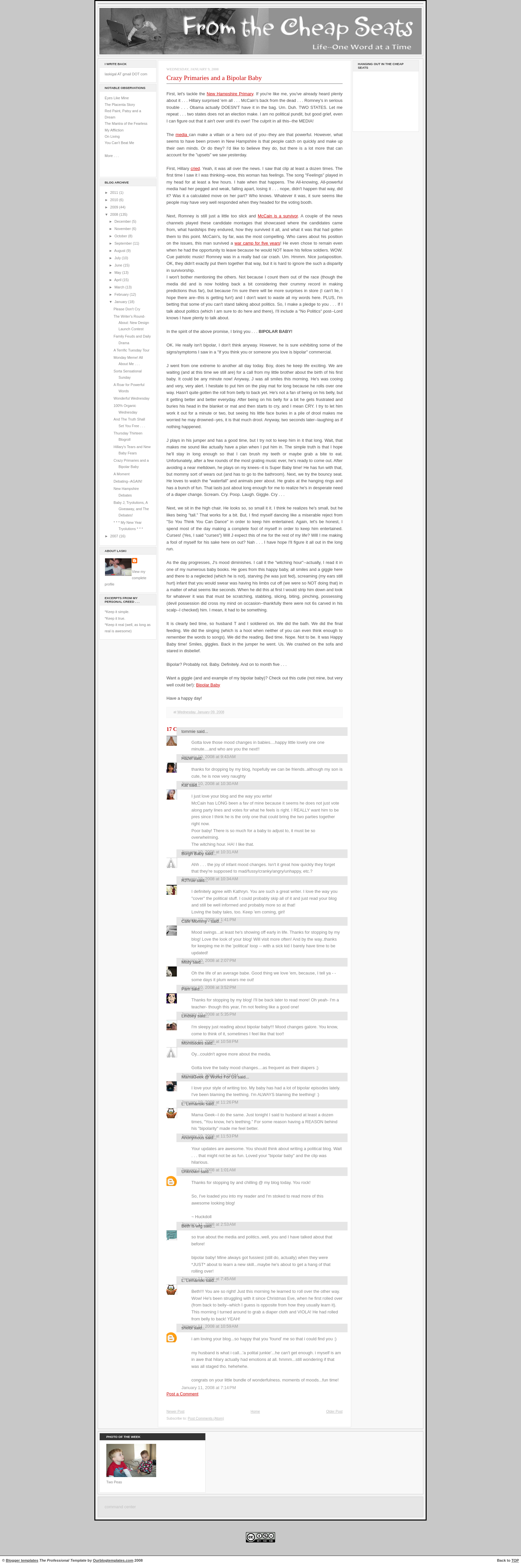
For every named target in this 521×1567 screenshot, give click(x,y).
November (123, 229)
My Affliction (114, 130)
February (122, 294)
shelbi (187, 1327)
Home (255, 1411)
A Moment (122, 474)
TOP (515, 1560)
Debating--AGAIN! (128, 481)
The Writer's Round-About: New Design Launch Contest (131, 322)
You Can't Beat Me (119, 143)
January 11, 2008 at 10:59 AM (209, 1326)
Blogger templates (22, 1560)
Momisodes (192, 1043)
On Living (112, 136)
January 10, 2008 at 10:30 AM (209, 783)
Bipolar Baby (208, 684)
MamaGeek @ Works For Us (209, 1076)
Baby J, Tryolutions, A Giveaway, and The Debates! (131, 509)
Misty (186, 962)
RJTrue (188, 880)
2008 (114, 214)
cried (195, 168)
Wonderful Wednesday (132, 398)
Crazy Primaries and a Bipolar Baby (214, 77)
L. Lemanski (193, 1103)
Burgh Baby (192, 853)
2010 (114, 200)
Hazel (186, 758)
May (118, 272)
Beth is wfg (191, 1225)
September (123, 243)
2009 (114, 207)
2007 (114, 536)
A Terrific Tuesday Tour (132, 350)
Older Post (334, 1411)
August (120, 251)
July (118, 258)
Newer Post (175, 1411)
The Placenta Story (120, 105)
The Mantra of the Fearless (126, 123)
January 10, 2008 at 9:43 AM (208, 756)
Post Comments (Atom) (206, 1418)
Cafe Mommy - (195, 921)
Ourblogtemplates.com (113, 1560)
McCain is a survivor (278, 215)
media (182, 134)
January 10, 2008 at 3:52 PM (208, 987)
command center (120, 1507)
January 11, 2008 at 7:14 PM (208, 1387)
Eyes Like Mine (117, 98)
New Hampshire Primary (230, 93)
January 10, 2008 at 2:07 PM (208, 960)
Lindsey (188, 1015)
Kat (184, 785)
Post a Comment (182, 1393)
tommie (188, 731)
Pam (185, 988)
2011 (114, 193)
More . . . (112, 156)
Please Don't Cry (127, 309)
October (121, 236)
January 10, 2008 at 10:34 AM (209, 878)
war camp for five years (257, 243)
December (123, 221)
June (118, 265)
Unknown (190, 1171)
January (121, 302)
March (119, 287)
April (118, 280)
